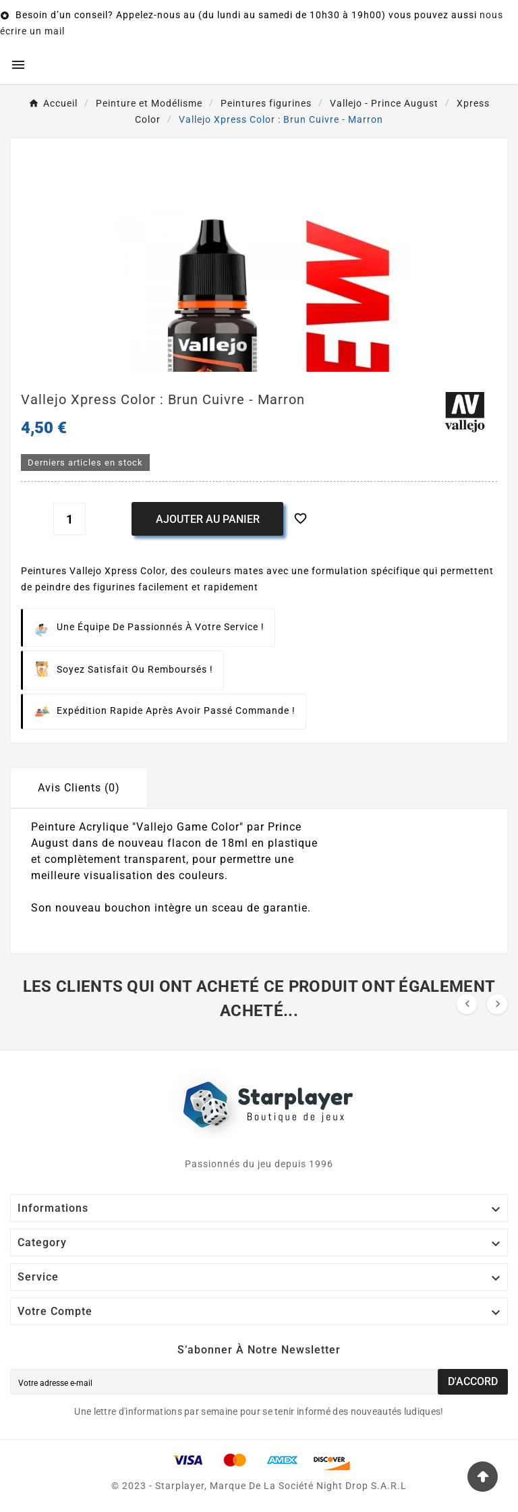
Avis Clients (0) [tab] (79, 787)
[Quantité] (69, 519)
